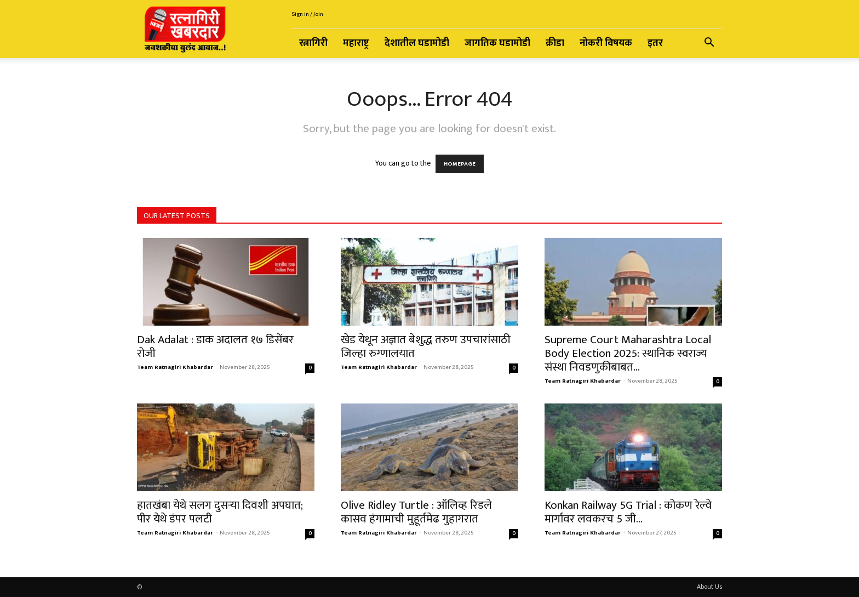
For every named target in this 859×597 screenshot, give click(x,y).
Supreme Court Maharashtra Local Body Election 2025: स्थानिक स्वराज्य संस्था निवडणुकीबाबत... (628, 353)
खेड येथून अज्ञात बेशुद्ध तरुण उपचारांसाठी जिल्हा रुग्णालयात (426, 346)
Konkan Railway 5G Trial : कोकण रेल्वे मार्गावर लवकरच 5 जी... (628, 512)
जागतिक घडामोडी (497, 43)
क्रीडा (555, 43)
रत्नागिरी (313, 43)
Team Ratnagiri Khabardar (175, 367)
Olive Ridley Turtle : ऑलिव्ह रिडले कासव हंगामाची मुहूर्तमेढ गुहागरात (416, 512)
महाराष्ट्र (356, 43)
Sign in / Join (307, 14)
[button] (709, 44)
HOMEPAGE (460, 164)
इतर (655, 43)
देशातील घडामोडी (417, 43)
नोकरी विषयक (606, 43)
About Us (709, 587)
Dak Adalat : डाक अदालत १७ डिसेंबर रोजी (215, 346)
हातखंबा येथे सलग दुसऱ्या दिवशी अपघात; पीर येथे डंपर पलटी (220, 512)
